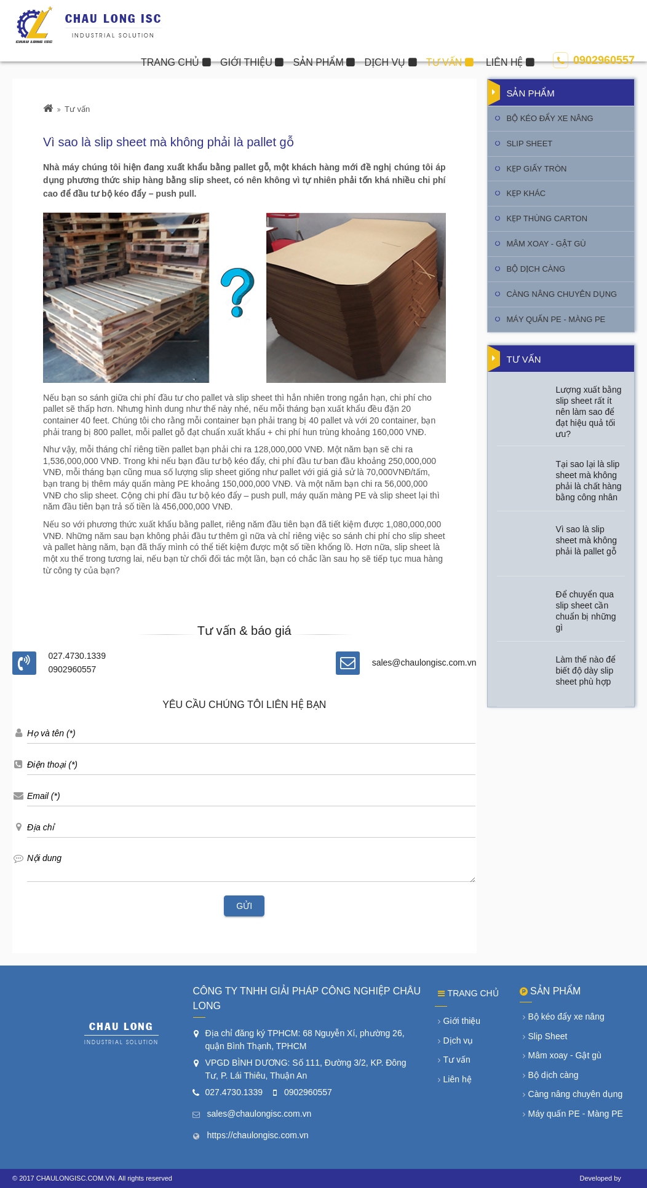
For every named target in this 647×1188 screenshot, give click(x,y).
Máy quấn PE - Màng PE (555, 319)
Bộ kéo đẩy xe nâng (549, 118)
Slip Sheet (529, 143)
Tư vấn (77, 109)
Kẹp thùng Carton (546, 218)
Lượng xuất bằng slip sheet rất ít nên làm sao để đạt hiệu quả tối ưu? (588, 412)
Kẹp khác (526, 193)
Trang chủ (468, 993)
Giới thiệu (459, 1021)
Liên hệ (455, 1079)
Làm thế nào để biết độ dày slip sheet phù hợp (585, 670)
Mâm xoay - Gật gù (545, 243)
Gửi (244, 906)
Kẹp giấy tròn (536, 168)
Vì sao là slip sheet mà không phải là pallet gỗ (586, 540)
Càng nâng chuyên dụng (561, 294)
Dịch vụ (456, 1040)
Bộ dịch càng (535, 268)
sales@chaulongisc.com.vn (424, 662)
